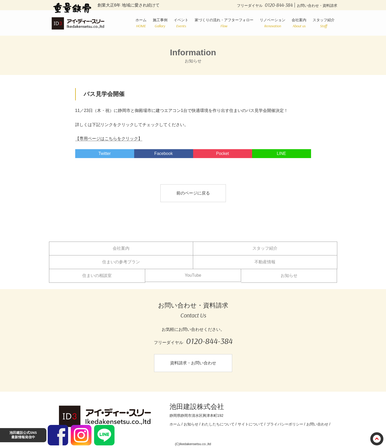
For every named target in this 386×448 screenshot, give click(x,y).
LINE (281, 153)
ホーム (140, 23)
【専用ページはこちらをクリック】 (108, 138)
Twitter (104, 153)
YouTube (193, 278)
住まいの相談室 (97, 279)
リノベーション (272, 23)
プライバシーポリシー (285, 424)
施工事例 (160, 23)
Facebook (163, 153)
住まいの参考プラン (121, 265)
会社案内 (299, 23)
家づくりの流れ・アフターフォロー (224, 23)
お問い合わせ (317, 424)
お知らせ (289, 279)
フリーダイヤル (266, 5)
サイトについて (250, 424)
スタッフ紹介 (324, 23)
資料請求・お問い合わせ (193, 363)
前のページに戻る (193, 193)
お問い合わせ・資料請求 (317, 5)
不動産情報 (264, 265)
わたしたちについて (218, 424)
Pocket (222, 153)
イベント (181, 23)
